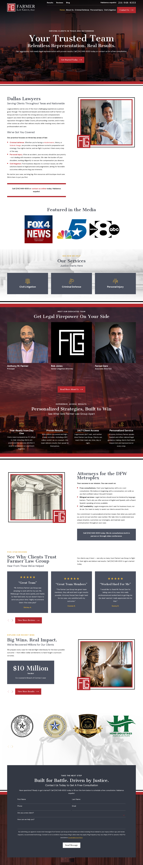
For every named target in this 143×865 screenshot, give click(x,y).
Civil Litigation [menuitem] (110, 10)
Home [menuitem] (62, 10)
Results (50, 3)
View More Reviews (28, 620)
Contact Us (126, 10)
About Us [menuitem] (70, 10)
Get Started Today (71, 59)
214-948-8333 (127, 3)
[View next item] (12, 620)
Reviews (59, 3)
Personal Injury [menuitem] (96, 10)
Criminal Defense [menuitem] (82, 10)
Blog (68, 3)
